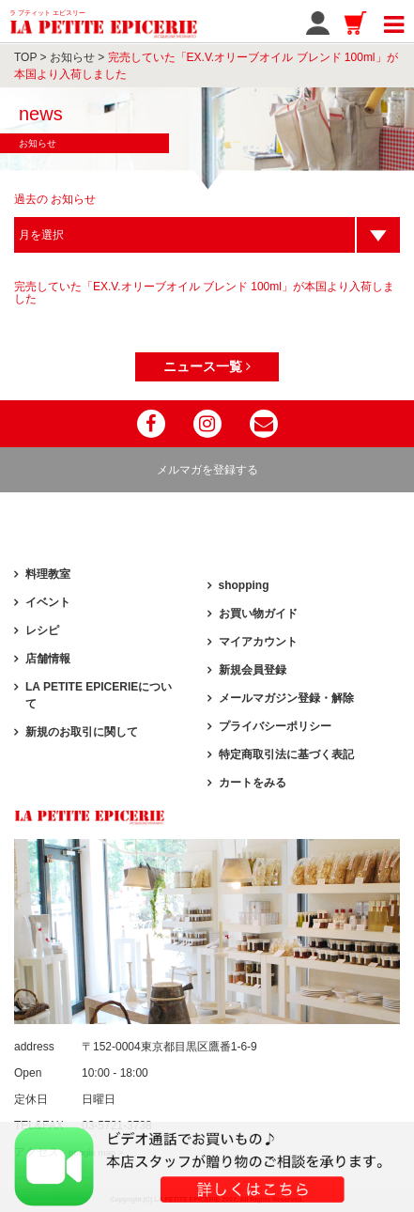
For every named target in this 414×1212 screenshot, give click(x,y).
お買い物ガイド (258, 613)
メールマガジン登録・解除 (286, 698)
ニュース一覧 (207, 366)
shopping (244, 585)
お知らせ (72, 57)
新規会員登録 (252, 669)
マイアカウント (258, 641)
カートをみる (252, 782)
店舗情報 (47, 658)
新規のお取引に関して (81, 731)
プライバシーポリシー (275, 726)
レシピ (42, 630)
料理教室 (47, 574)
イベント (47, 602)
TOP (25, 57)
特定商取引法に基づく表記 (286, 754)
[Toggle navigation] (394, 22)
